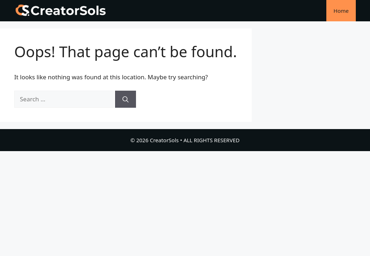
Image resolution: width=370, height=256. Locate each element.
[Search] (125, 99)
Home (341, 10)
